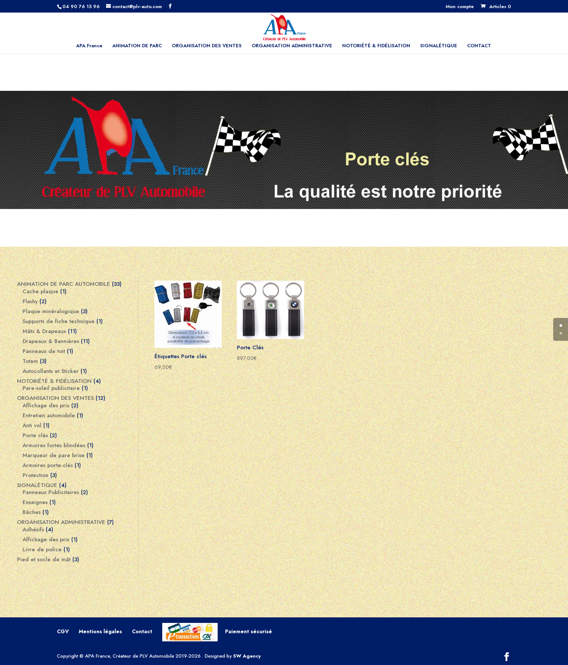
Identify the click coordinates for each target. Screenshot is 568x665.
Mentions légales (100, 631)
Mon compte (460, 7)
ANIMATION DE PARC (137, 46)
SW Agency (247, 655)
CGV (63, 631)
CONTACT (479, 46)
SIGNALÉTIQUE (438, 46)
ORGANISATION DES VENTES (207, 46)
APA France (89, 46)
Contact (142, 631)
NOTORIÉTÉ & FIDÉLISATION (376, 46)
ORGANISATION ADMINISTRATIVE (292, 46)
